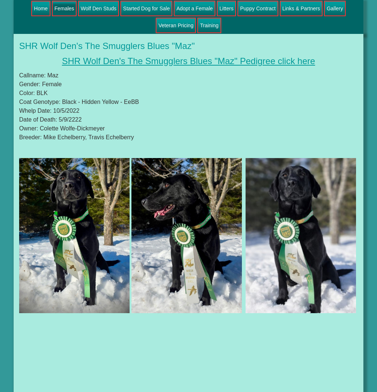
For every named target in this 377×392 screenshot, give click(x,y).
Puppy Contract (258, 8)
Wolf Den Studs (98, 8)
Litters (226, 8)
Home (40, 8)
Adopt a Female (194, 8)
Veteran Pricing (175, 25)
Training (209, 25)
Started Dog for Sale (146, 8)
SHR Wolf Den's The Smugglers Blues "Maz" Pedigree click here (188, 61)
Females (64, 8)
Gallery (335, 8)
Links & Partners (301, 8)
